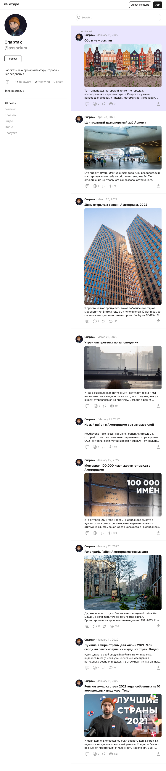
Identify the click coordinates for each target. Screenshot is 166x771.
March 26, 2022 (108, 199)
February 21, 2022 (109, 419)
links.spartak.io (14, 90)
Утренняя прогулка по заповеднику (111, 343)
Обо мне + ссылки (98, 40)
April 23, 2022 (106, 117)
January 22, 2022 (109, 461)
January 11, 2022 (108, 35)
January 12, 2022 (108, 547)
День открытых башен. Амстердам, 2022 (116, 205)
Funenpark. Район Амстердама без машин (116, 553)
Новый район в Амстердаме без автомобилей (119, 425)
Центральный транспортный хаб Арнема (115, 123)
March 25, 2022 (107, 337)
